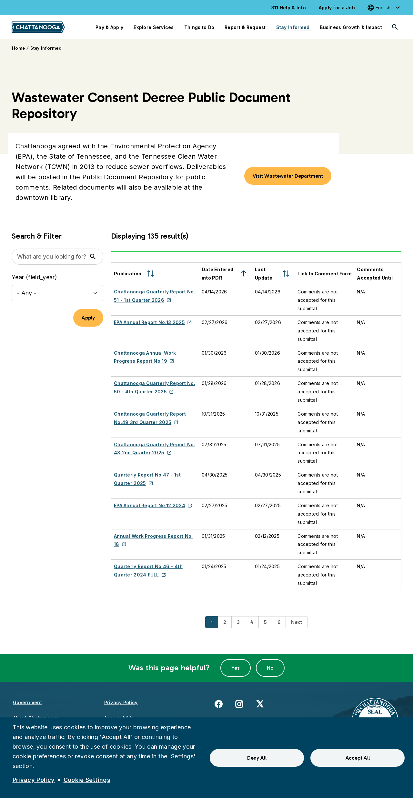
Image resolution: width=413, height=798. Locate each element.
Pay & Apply (109, 27)
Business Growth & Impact (351, 27)
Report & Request (245, 27)
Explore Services (154, 27)
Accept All (358, 758)
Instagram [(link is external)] (239, 703)
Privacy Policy (121, 702)
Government (27, 702)
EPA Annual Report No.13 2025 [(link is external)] (153, 322)
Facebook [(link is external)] (218, 703)
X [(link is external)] (260, 703)
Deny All (257, 758)
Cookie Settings (87, 779)
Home (18, 48)
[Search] (394, 27)
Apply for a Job (337, 7)
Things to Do (199, 27)
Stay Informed (293, 27)
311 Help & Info (288, 7)
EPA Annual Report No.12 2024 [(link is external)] (153, 505)
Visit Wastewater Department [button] (288, 176)
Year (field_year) (34, 277)
